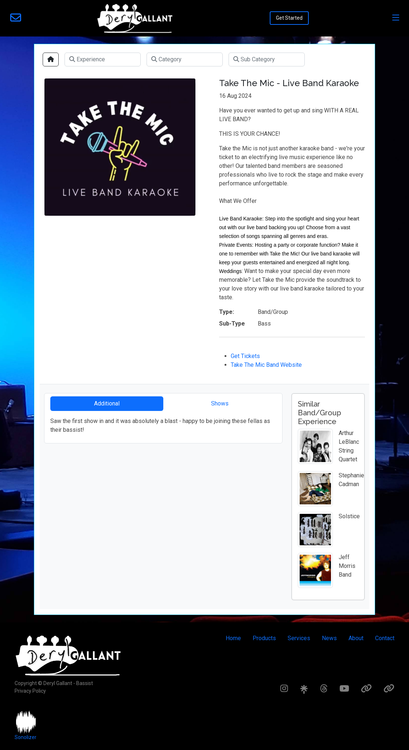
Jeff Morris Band (347, 566)
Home (233, 638)
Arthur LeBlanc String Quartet (349, 446)
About (355, 638)
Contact (384, 638)
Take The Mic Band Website (266, 364)
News (329, 638)
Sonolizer (25, 737)
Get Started (289, 18)
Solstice (349, 516)
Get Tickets (245, 356)
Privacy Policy (30, 691)
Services (299, 638)
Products (264, 638)
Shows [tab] (220, 403)
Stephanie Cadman (351, 480)
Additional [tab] (107, 403)
